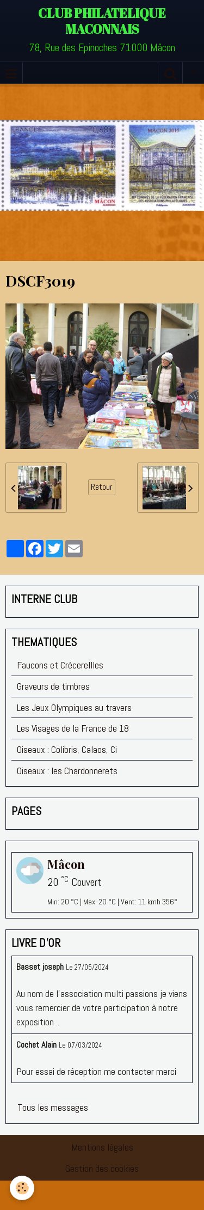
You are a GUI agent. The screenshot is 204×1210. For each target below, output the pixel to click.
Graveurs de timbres (53, 686)
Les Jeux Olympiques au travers (74, 707)
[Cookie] (22, 1188)
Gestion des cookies (102, 1168)
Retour (102, 487)
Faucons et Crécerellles (60, 665)
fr (193, 72)
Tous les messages (52, 1107)
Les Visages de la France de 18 (73, 728)
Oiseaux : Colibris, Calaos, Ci (67, 749)
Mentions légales (102, 1147)
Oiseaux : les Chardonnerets (67, 770)
